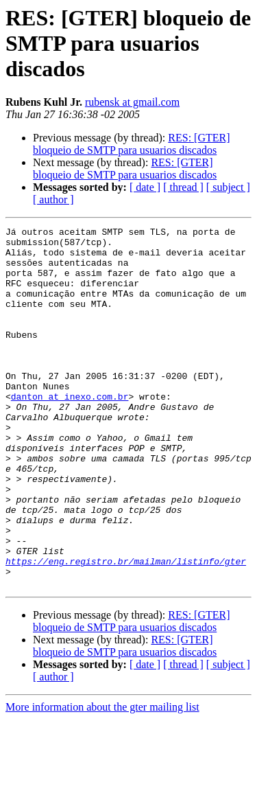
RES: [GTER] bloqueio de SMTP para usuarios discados (131, 144)
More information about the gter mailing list (102, 779)
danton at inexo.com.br (70, 431)
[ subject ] (228, 187)
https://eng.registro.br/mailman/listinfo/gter (125, 629)
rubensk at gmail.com (132, 102)
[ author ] (53, 199)
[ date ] (145, 187)
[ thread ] (183, 187)
